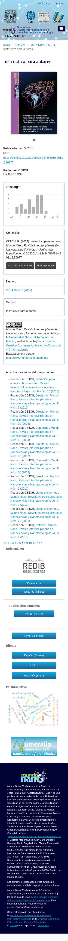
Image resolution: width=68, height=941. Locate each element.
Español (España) (34, 655)
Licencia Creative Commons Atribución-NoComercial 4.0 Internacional (33, 345)
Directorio (42, 395)
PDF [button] (34, 140)
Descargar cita (45, 265)
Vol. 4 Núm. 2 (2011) (43, 44)
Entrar (59, 3)
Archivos (20, 44)
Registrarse (44, 3)
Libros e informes (47, 492)
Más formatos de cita (20, 265)
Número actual (34, 583)
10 (30, 542)
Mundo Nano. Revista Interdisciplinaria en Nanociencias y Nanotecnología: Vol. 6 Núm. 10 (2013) (34, 387)
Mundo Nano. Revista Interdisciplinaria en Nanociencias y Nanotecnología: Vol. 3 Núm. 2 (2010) (36, 500)
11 (34, 542)
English (34, 665)
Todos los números (34, 591)
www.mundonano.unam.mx (22, 836)
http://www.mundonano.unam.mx (26, 357)
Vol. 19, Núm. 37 (34, 613)
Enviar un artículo (34, 635)
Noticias (41, 525)
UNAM (13, 925)
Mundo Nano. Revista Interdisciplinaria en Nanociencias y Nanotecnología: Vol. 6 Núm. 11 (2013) (36, 517)
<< (5, 542)
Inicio (7, 44)
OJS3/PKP (43, 925)
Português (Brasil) (34, 675)
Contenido (42, 427)
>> (40, 542)
